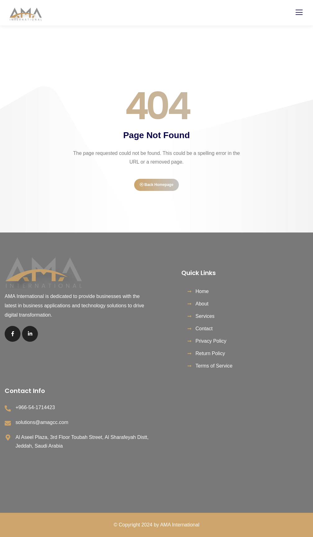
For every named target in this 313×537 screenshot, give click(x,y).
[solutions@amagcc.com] (8, 423)
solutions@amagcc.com (42, 422)
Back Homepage (157, 185)
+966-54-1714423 (35, 407)
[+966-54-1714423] (8, 408)
